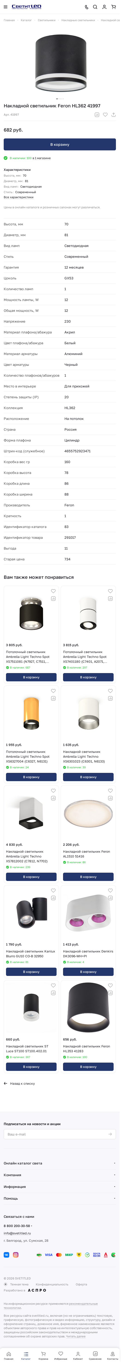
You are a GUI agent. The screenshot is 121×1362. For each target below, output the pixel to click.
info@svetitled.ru (17, 1233)
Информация (15, 1186)
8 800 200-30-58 (17, 1226)
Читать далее (76, 1336)
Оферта (81, 1284)
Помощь (11, 1198)
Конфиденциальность (52, 1284)
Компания (12, 1175)
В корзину (59, 144)
